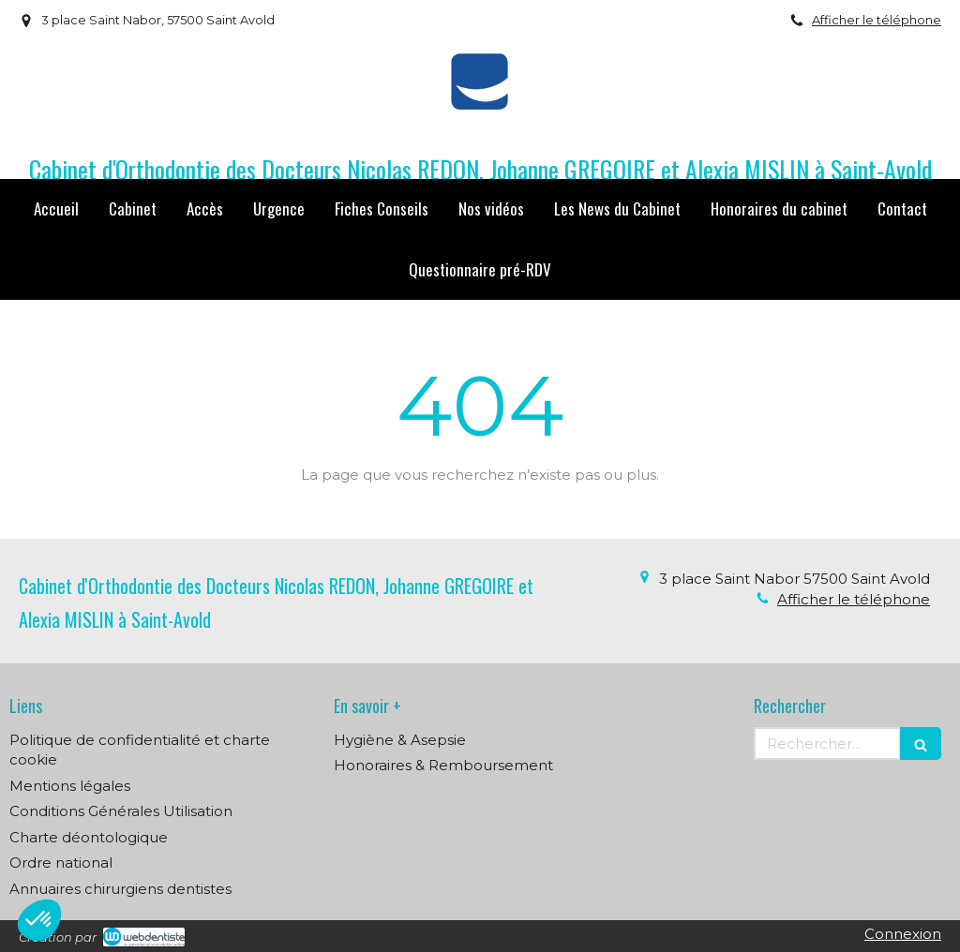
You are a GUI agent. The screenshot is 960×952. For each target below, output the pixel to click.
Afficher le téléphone (876, 20)
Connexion (902, 934)
